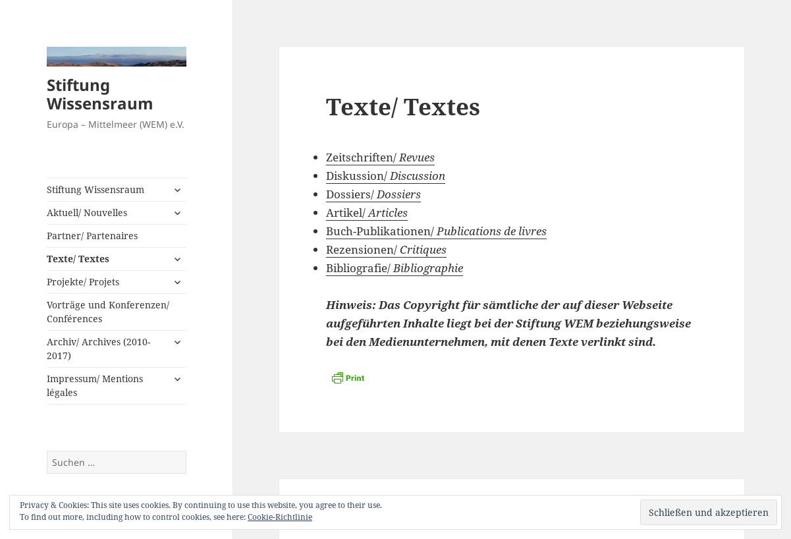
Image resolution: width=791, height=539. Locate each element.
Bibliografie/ (394, 267)
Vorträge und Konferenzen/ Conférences (108, 311)
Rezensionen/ (386, 249)
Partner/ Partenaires (92, 235)
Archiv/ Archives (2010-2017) (98, 348)
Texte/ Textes (78, 258)
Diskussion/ (385, 175)
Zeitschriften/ (380, 157)
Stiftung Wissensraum (100, 94)
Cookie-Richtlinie (280, 517)
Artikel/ (367, 212)
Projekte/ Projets (83, 281)
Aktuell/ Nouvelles (87, 212)
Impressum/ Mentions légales (95, 385)
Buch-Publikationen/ (436, 231)
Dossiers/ (373, 194)
